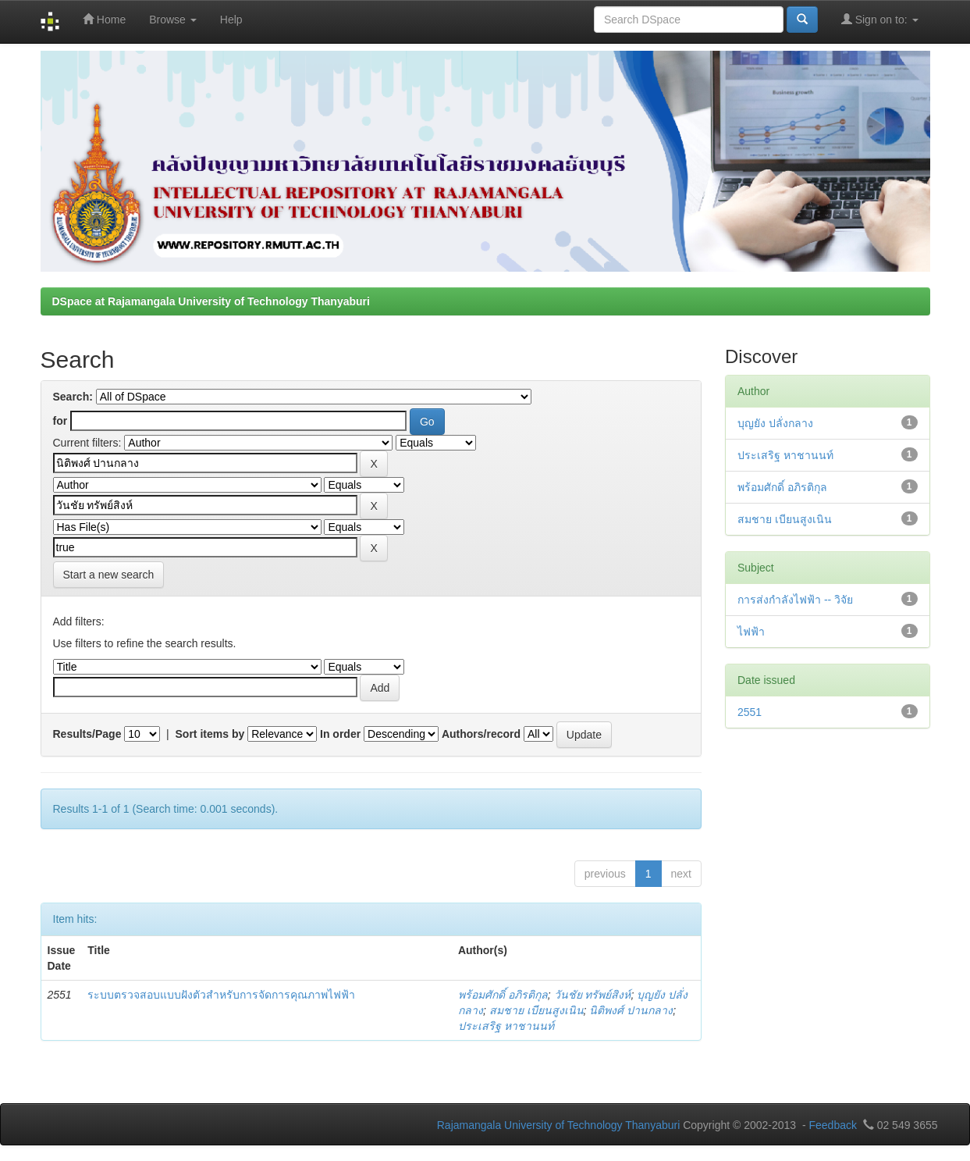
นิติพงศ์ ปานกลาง (631, 1010)
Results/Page (87, 734)
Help (231, 19)
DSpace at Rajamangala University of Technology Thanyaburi (211, 301)
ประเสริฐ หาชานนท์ (506, 1026)
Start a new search (109, 574)
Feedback (832, 1125)
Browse (173, 19)
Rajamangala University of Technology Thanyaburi (558, 1125)
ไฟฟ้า (751, 631)
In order (340, 734)
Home (104, 19)
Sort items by (210, 734)
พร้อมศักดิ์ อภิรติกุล (503, 994)
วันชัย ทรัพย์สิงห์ (592, 994)
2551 (749, 712)
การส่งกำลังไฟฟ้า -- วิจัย (795, 599)
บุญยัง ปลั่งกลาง (775, 423)
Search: (73, 396)
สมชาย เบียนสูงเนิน (536, 1010)
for (60, 421)
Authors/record (481, 734)
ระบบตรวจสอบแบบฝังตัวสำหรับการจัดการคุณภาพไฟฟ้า (221, 994)
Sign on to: (879, 19)
